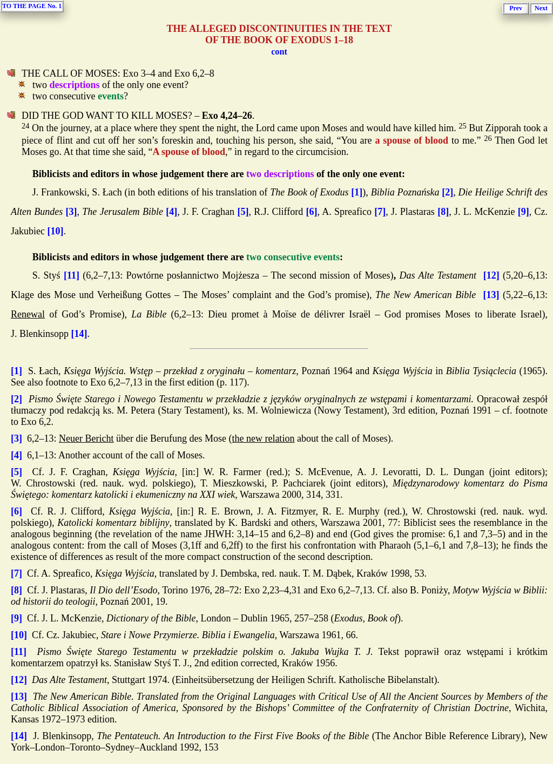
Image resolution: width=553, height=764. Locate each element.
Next (541, 8)
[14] (79, 333)
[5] (242, 211)
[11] (71, 275)
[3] (71, 211)
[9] (523, 211)
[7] (380, 211)
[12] (491, 275)
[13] (491, 294)
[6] (311, 211)
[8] (443, 211)
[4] (171, 211)
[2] (447, 192)
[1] (356, 192)
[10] (55, 231)
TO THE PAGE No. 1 (32, 6)
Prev (515, 8)
